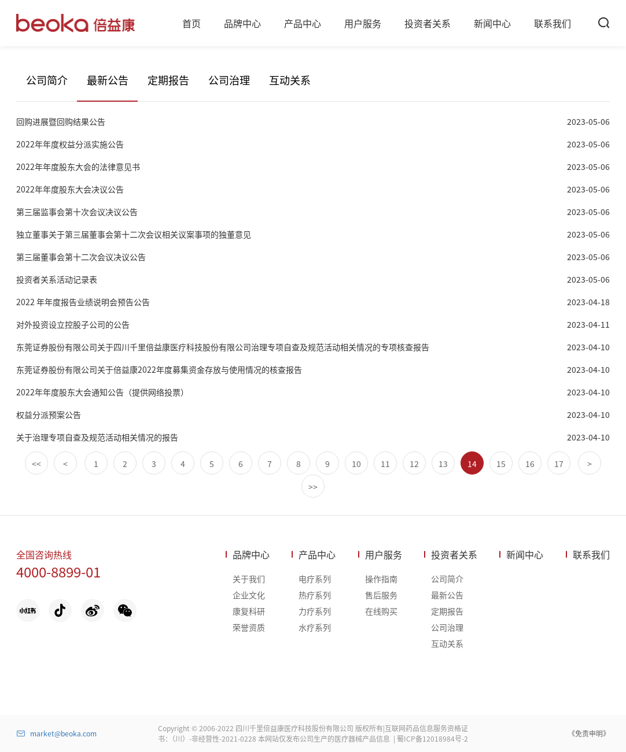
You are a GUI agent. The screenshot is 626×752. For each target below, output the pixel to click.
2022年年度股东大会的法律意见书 (78, 166)
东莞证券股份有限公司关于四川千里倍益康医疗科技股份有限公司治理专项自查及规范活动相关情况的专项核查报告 (222, 347)
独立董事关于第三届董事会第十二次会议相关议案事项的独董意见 (133, 234)
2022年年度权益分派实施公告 (70, 144)
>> (313, 486)
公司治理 (229, 79)
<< (36, 463)
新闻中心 (524, 554)
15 (501, 463)
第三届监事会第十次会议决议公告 (77, 211)
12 (414, 463)
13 (443, 463)
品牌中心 (251, 554)
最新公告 (107, 79)
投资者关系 (454, 554)
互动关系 (290, 79)
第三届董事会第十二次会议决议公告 (81, 256)
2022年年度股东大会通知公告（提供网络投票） (102, 392)
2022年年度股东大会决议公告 (70, 189)
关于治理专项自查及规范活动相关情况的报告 (97, 437)
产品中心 (317, 554)
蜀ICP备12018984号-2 (432, 738)
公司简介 (47, 79)
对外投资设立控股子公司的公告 (73, 324)
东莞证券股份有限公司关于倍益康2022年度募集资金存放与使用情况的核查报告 (159, 369)
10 (356, 463)
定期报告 (168, 79)
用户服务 (383, 554)
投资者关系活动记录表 (56, 279)
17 (559, 463)
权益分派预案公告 (48, 414)
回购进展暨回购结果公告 (60, 121)
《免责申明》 (589, 733)
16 (530, 463)
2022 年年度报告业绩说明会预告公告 (83, 302)
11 (385, 463)
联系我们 (591, 554)
